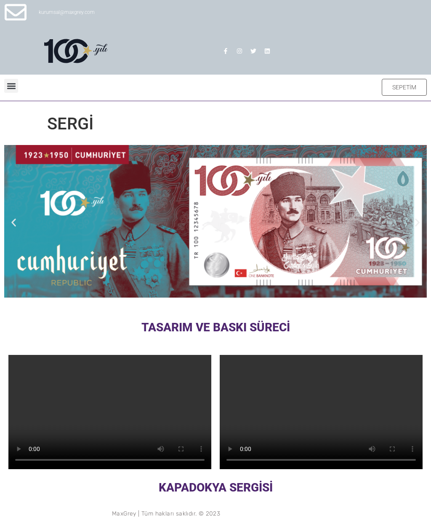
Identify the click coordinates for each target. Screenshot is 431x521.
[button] (11, 86)
